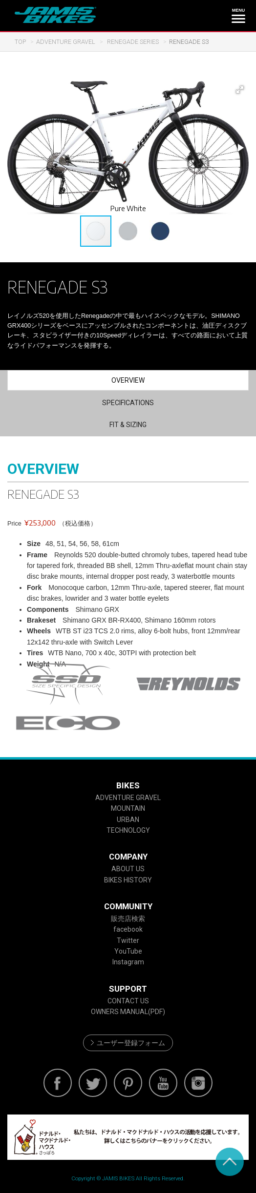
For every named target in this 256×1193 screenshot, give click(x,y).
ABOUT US (128, 869)
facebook (128, 929)
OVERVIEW (128, 380)
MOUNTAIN (128, 808)
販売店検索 (128, 918)
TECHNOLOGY (128, 830)
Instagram (128, 962)
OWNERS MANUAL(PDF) (128, 1012)
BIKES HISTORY (128, 880)
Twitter (128, 940)
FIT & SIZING (128, 425)
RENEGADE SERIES (132, 41)
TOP (20, 41)
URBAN (128, 819)
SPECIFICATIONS (128, 403)
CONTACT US (128, 1001)
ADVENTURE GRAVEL (65, 41)
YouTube (128, 951)
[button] (240, 90)
